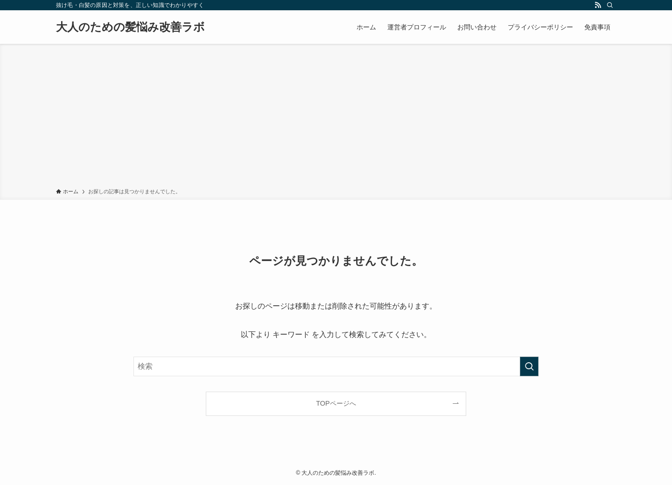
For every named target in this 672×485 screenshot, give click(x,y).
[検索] (610, 5)
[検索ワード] (336, 366)
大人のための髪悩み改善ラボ (130, 27)
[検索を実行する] (529, 366)
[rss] (598, 5)
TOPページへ (336, 403)
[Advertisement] (336, 117)
